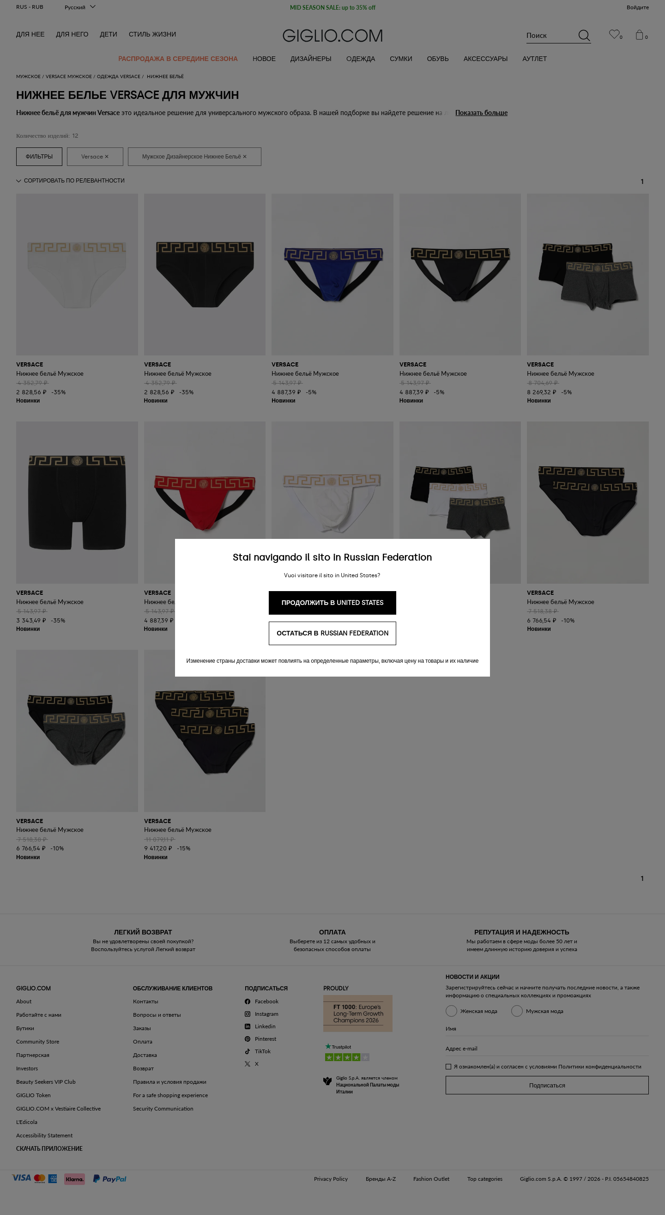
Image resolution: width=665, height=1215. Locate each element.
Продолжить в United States (333, 603)
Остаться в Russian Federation (332, 633)
